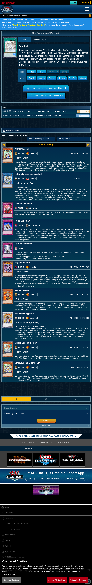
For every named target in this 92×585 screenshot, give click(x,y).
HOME (3, 16)
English (31, 78)
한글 (41, 72)
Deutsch (41, 78)
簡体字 (64, 72)
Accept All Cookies (56, 580)
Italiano (62, 78)
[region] (46, 571)
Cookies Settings (11, 580)
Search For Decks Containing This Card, (29, 25)
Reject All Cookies (78, 580)
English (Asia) (53, 72)
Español (72, 78)
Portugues (82, 78)
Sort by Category (13, 529)
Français (52, 78)
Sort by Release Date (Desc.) (18, 524)
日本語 (31, 72)
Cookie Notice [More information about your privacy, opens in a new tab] (9, 574)
